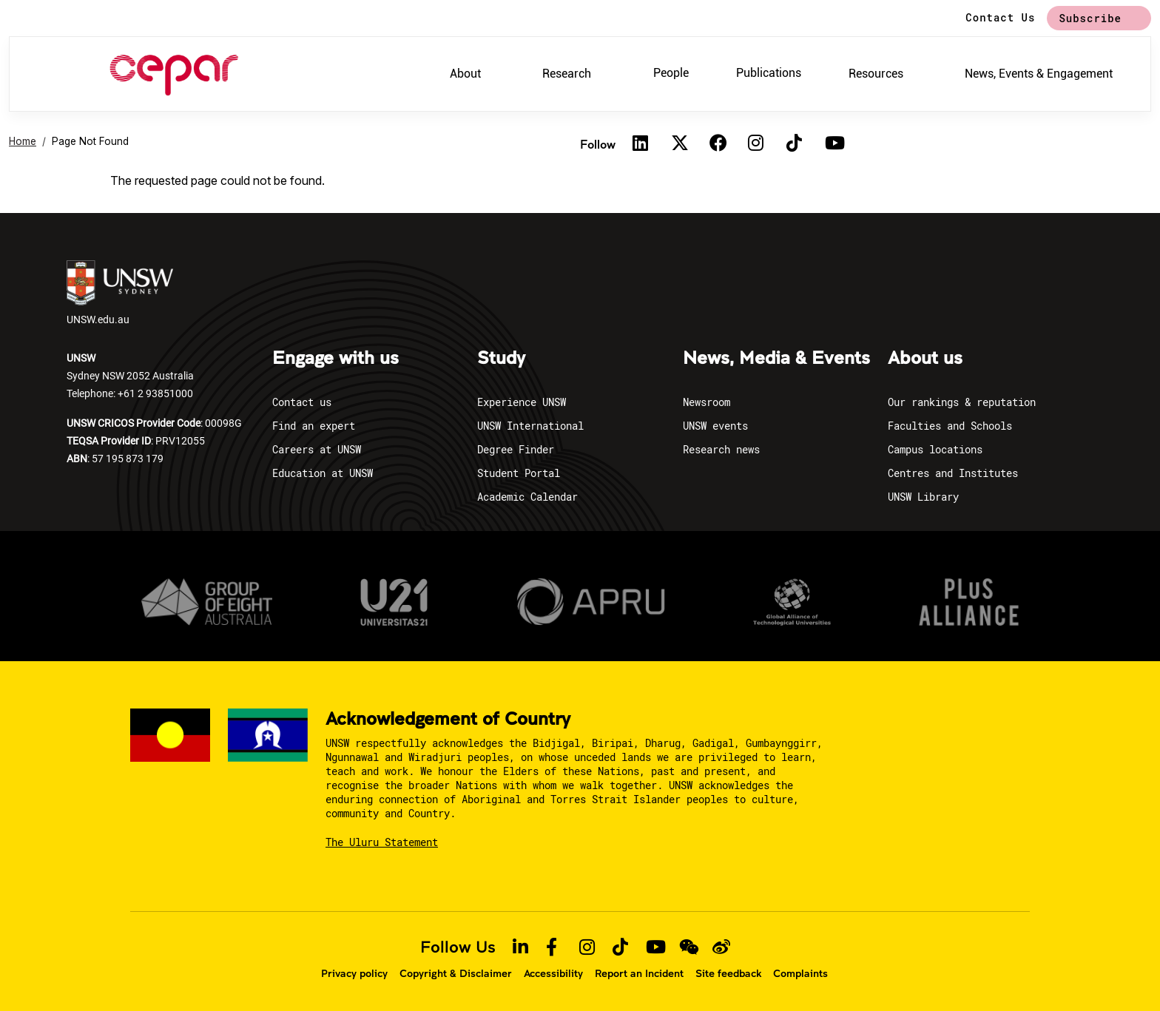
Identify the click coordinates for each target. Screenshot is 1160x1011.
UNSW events (715, 426)
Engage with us (335, 358)
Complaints (800, 973)
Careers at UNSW (316, 449)
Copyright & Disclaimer (455, 973)
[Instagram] (756, 144)
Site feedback (728, 973)
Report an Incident (639, 973)
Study (501, 358)
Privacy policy (354, 973)
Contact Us (1000, 17)
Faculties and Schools (950, 426)
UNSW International (530, 426)
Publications (768, 73)
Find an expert (313, 426)
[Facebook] (717, 144)
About (465, 74)
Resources (876, 74)
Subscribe (1090, 18)
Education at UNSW (322, 473)
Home (22, 141)
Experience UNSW (521, 402)
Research (566, 74)
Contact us (301, 402)
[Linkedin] (640, 144)
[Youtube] (833, 144)
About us (925, 358)
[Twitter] (679, 144)
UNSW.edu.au (120, 293)
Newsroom (706, 402)
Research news (721, 449)
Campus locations (935, 449)
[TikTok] (794, 144)
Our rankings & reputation (962, 402)
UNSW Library (923, 497)
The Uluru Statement (382, 842)
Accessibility (553, 973)
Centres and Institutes (953, 473)
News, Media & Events (776, 358)
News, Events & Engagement (1039, 74)
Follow (598, 144)
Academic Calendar (527, 497)
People (671, 73)
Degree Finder (515, 449)
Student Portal (518, 473)
